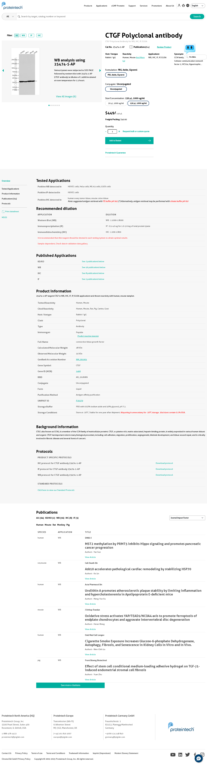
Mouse (48, 524)
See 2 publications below (93, 261)
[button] (199, 758)
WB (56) (60, 518)
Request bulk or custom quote (136, 131)
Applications (101, 6)
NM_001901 (81, 359)
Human (39, 524)
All (17, 35)
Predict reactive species (88, 336)
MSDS (4, 217)
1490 (78, 371)
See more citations (70, 685)
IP (31, 35)
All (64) (40, 518)
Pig (68, 524)
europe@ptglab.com (62, 737)
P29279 (79, 401)
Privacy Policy (21, 753)
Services (143, 6)
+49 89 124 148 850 (114, 733)
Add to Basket (115, 140)
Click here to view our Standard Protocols (56, 490)
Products (88, 6)
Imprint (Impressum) (102, 753)
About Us (170, 6)
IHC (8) (69, 518)
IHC (39, 35)
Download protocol (164, 463)
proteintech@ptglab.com (13, 737)
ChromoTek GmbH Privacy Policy (16, 759)
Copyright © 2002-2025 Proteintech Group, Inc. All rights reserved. (63, 759)
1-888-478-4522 (9, 733)
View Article (90, 557)
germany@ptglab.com (115, 737)
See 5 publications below (93, 279)
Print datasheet (10, 211)
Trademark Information (79, 753)
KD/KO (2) (50, 518)
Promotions (157, 6)
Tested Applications (10, 189)
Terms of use (36, 753)
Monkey (61, 524)
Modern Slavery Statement (126, 753)
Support (132, 6)
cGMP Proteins (117, 6)
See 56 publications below (93, 267)
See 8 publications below (93, 273)
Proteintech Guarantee (115, 153)
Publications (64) (9, 199)
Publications (139, 47)
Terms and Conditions (55, 753)
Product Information (11, 194)
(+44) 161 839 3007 (62, 733)
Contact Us (6, 753)
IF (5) (75, 518)
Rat (54, 524)
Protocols (6, 203)
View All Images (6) (66, 96)
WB (23, 35)
